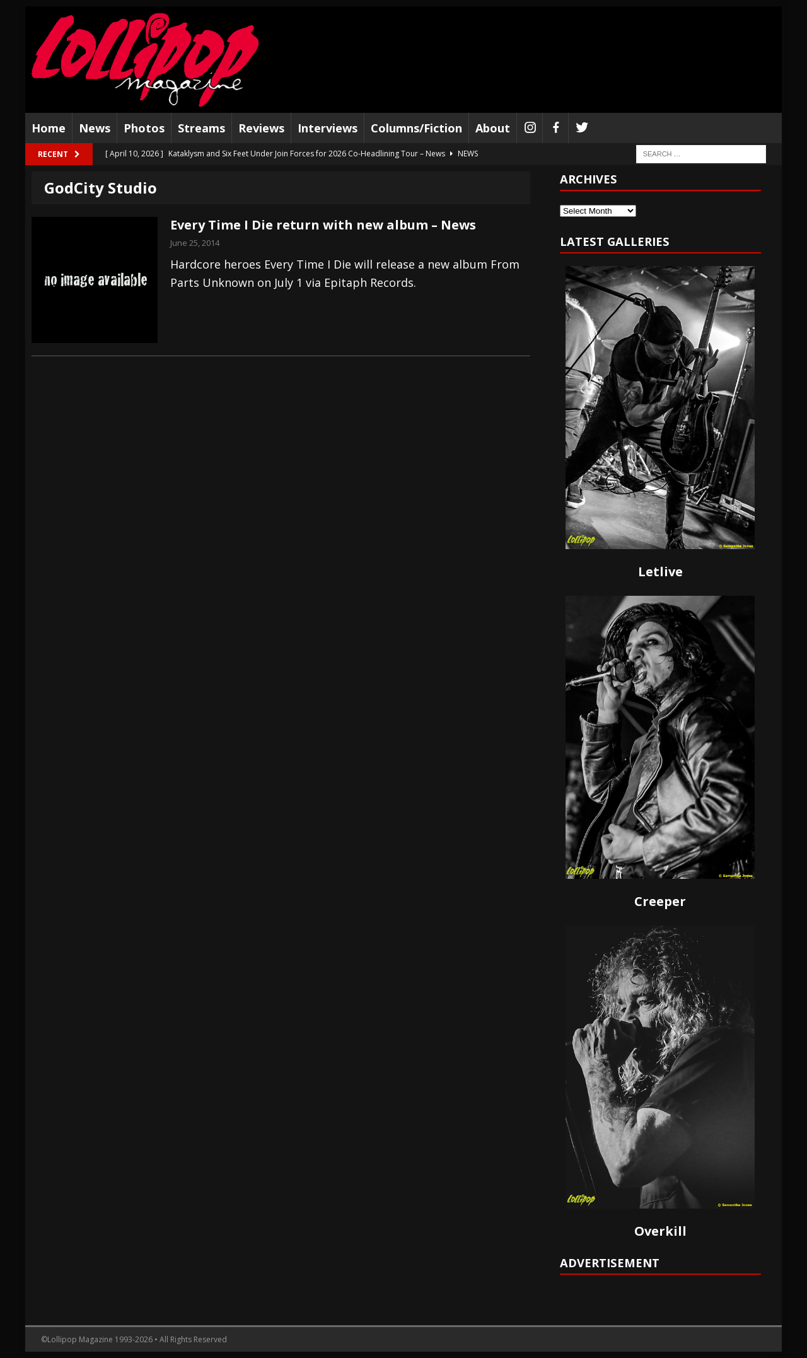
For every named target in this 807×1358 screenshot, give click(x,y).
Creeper (660, 901)
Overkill (660, 1230)
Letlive (660, 571)
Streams (201, 128)
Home (49, 128)
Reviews (261, 128)
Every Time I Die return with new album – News (323, 224)
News (94, 128)
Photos (144, 128)
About (492, 128)
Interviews (327, 128)
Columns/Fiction (416, 128)
